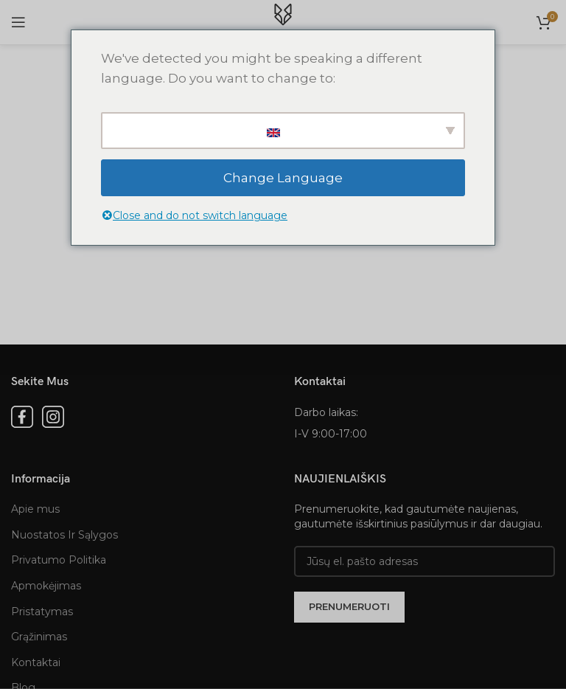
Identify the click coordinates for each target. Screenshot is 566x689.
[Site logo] (283, 21)
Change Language (283, 177)
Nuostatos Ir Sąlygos (64, 534)
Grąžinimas (39, 636)
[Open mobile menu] (18, 22)
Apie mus (35, 509)
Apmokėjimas (46, 585)
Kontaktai (35, 662)
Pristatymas (42, 611)
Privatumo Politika (58, 560)
